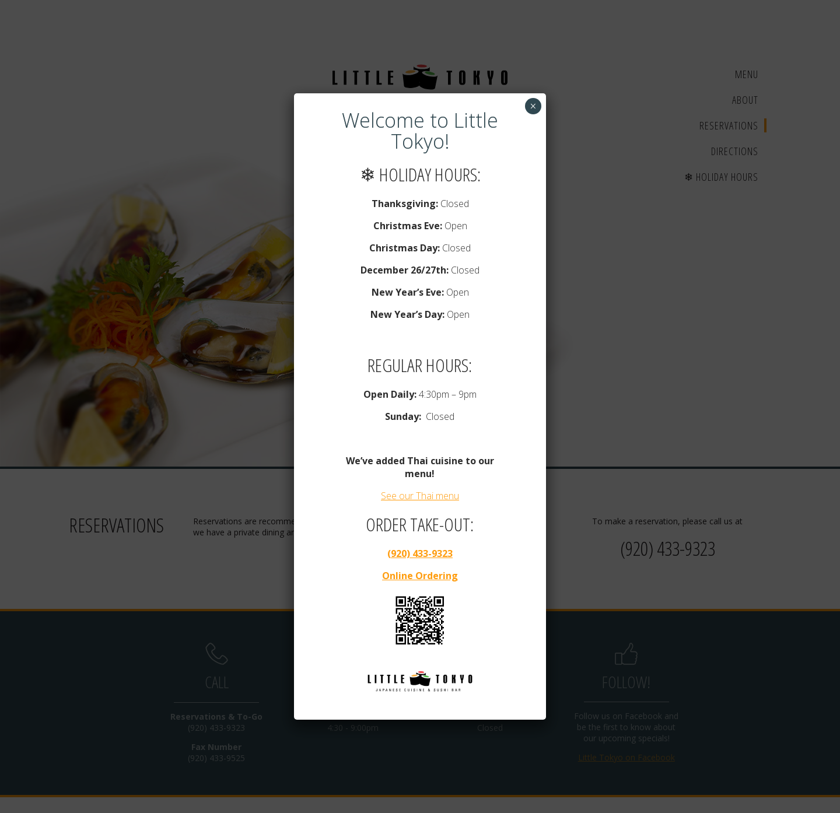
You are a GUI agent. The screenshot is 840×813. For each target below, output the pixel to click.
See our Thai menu (420, 495)
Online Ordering (420, 575)
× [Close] (533, 106)
